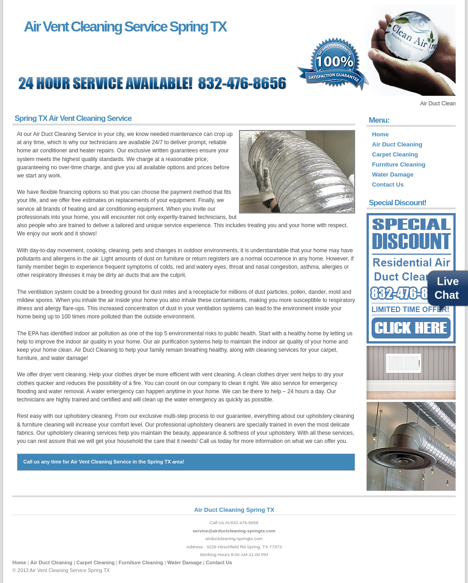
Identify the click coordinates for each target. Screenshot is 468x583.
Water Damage (393, 174)
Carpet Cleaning (395, 154)
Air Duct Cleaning (397, 144)
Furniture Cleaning (398, 164)
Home (380, 134)
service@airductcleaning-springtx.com (233, 530)
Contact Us (388, 184)
